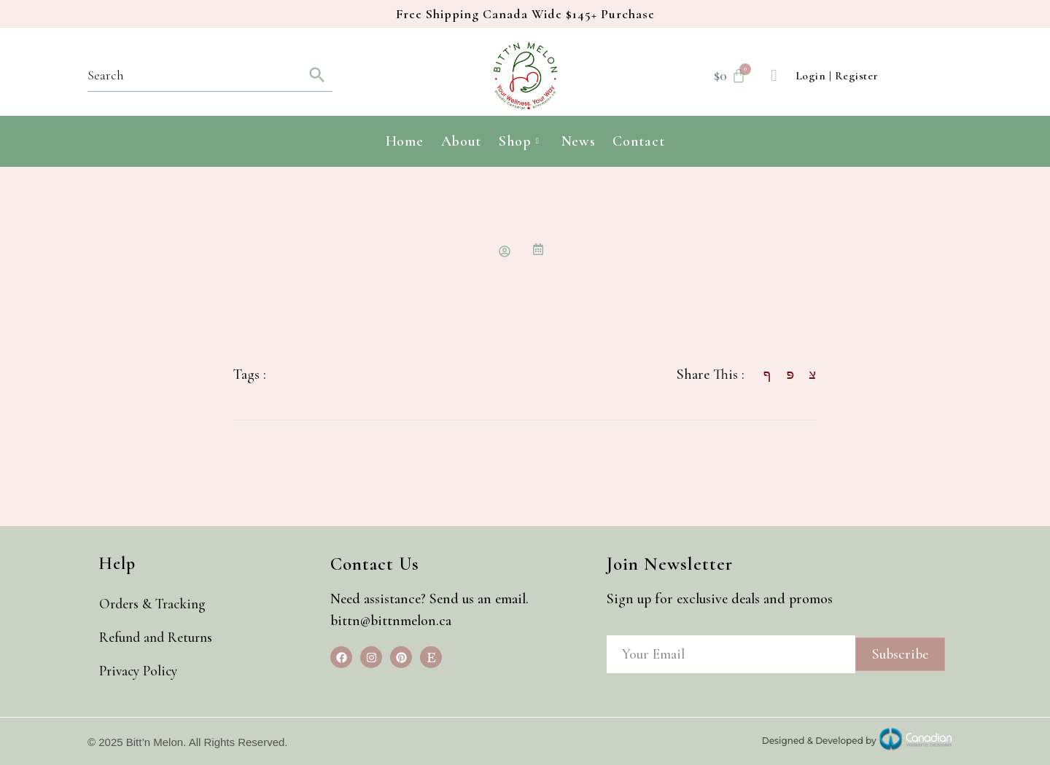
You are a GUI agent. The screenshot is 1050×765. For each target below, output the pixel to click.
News (578, 141)
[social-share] (759, 373)
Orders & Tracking (158, 604)
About (461, 141)
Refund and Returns (161, 637)
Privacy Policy (143, 671)
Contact (638, 141)
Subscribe (900, 654)
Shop (519, 141)
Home (405, 141)
